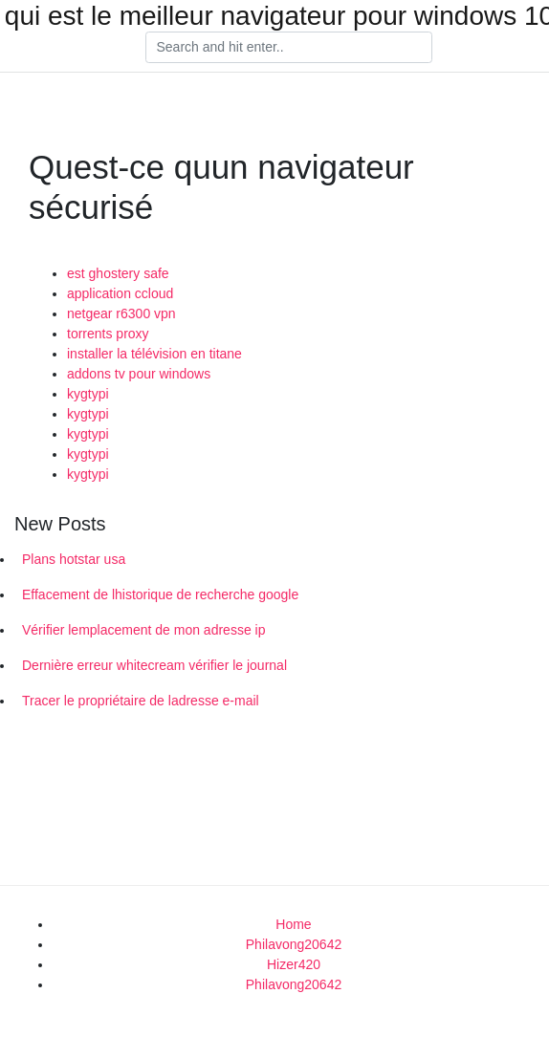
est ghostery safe (118, 273)
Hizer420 (293, 964)
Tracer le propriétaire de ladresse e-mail (140, 700)
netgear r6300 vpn (121, 313)
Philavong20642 (293, 944)
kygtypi (88, 393)
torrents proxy (108, 333)
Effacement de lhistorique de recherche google (160, 594)
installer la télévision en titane (154, 353)
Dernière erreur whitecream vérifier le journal (154, 665)
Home (293, 924)
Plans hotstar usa (73, 559)
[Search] (288, 48)
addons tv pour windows (138, 373)
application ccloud (120, 293)
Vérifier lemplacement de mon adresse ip (143, 629)
